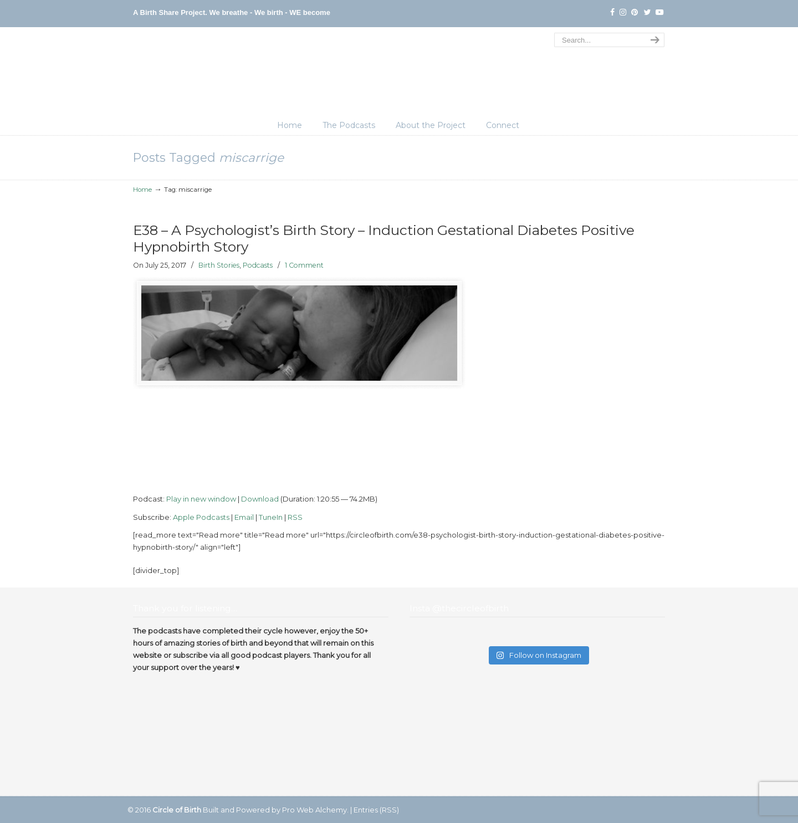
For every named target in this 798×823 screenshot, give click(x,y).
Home (142, 189)
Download (260, 498)
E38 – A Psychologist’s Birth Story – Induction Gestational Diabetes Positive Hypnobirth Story (384, 238)
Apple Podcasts (201, 517)
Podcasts (258, 265)
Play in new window (201, 498)
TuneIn (271, 517)
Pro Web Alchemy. (315, 809)
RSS (295, 517)
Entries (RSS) (376, 809)
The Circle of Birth (399, 73)
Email (244, 517)
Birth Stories (218, 265)
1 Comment (304, 265)
